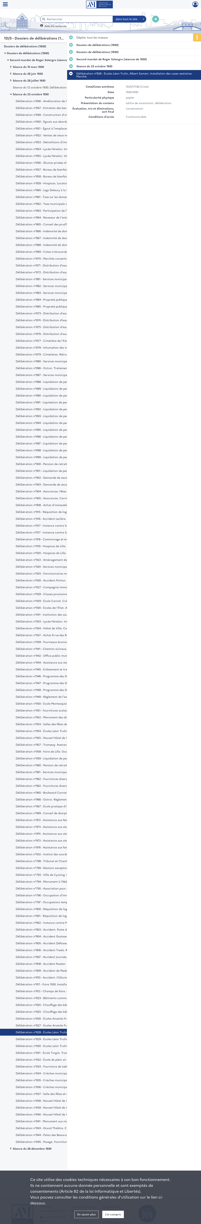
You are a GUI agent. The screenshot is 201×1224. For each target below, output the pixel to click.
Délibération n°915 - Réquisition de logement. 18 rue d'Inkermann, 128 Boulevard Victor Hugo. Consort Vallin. (55, 512)
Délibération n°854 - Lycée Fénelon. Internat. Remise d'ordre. (55, 149)
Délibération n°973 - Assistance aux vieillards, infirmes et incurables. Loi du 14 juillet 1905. (55, 840)
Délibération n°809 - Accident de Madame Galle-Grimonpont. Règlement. (55, 970)
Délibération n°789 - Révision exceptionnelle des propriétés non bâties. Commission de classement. (55, 868)
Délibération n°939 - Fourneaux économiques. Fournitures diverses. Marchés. (55, 642)
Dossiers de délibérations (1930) (25, 46)
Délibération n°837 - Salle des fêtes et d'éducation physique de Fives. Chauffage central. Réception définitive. (55, 1094)
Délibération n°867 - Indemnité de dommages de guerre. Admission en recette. (55, 238)
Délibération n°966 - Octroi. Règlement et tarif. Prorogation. (55, 799)
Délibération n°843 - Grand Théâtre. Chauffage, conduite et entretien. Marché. (55, 1128)
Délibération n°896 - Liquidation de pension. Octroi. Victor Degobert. (55, 436)
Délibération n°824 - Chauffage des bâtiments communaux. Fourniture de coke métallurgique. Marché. (55, 1005)
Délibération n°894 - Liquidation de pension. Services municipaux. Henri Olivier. (55, 423)
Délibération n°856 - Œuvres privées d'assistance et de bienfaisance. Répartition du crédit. (55, 163)
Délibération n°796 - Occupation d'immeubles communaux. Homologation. (55, 895)
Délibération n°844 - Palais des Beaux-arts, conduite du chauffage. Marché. (55, 1135)
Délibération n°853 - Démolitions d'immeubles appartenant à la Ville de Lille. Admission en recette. (55, 142)
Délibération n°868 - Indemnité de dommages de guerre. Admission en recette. (55, 245)
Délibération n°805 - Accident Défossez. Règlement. (50, 943)
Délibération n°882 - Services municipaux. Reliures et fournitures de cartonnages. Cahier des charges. (55, 286)
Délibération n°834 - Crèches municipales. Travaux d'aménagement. (55, 1073)
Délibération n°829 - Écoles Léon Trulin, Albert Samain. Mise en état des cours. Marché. (55, 1039)
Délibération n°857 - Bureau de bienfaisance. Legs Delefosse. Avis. (55, 169)
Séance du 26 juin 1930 (28, 74)
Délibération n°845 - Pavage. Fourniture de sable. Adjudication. (55, 1142)
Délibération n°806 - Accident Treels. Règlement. (48, 950)
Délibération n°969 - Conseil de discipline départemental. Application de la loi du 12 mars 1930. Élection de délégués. (55, 813)
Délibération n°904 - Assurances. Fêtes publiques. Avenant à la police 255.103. (55, 491)
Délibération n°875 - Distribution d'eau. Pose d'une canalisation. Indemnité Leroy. (55, 327)
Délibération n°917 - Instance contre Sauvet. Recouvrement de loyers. (55, 525)
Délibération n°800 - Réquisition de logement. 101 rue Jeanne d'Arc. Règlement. (55, 909)
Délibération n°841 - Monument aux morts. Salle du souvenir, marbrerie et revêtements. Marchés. (55, 1121)
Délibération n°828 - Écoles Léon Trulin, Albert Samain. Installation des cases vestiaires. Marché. (55, 1032)
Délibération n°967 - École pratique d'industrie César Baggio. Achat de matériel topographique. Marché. (55, 806)
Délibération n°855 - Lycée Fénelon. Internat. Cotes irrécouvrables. (55, 156)
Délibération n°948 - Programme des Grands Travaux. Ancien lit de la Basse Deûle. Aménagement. (55, 690)
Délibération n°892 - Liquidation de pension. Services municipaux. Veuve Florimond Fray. (55, 409)
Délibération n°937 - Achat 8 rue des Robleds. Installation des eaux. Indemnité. (55, 635)
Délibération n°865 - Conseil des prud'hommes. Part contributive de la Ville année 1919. (55, 224)
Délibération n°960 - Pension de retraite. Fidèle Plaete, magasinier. (55, 765)
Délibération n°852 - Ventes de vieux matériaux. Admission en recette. (55, 135)
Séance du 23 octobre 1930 (31, 94)
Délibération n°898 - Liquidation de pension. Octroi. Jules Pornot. (55, 450)
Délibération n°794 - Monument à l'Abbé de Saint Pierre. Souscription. (55, 881)
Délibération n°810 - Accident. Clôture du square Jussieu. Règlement (55, 977)
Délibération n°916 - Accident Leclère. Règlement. (49, 519)
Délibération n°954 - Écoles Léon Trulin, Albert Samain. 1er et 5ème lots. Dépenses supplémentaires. (55, 731)
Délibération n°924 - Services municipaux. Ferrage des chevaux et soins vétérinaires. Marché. (55, 566)
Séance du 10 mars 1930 (28, 67)
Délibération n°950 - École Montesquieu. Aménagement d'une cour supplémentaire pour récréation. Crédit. (55, 703)
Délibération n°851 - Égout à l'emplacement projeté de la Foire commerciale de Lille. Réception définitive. (55, 128)
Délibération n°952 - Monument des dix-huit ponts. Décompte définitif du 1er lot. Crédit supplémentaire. (55, 717)
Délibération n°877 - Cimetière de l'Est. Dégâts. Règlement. (55, 341)
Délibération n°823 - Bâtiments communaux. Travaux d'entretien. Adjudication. (55, 998)
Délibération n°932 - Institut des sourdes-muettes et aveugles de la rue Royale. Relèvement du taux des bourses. (55, 854)
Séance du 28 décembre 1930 (32, 1148)
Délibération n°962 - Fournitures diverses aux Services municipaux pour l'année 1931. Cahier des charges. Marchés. (55, 786)
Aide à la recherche (56, 26)
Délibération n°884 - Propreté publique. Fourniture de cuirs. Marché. (55, 299)
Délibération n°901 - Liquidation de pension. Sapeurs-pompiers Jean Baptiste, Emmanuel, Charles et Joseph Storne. (55, 471)
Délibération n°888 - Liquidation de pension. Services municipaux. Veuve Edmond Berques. (55, 382)
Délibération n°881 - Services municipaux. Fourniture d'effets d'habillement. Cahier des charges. (55, 279)
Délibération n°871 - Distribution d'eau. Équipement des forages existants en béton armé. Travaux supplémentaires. (55, 265)
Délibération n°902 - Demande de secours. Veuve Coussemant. (55, 477)
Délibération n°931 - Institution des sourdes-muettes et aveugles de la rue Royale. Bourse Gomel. (55, 614)
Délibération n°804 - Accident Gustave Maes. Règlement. (53, 936)
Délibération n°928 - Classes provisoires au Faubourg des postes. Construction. (55, 594)
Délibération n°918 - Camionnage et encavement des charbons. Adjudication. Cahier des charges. (55, 539)
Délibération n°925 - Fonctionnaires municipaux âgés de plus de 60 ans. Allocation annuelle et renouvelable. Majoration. (55, 573)
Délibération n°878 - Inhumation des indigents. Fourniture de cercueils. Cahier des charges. (55, 347)
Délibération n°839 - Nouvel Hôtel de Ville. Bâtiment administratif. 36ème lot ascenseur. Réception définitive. (55, 1107)
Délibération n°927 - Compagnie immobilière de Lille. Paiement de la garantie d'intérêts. (55, 587)
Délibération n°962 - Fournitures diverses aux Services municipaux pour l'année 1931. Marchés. (55, 779)
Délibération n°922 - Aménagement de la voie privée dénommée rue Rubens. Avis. (55, 560)
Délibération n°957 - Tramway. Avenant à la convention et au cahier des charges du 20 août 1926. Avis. (55, 744)
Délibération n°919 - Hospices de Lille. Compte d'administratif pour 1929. (55, 546)
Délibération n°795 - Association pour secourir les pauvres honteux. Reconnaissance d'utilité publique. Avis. (55, 888)
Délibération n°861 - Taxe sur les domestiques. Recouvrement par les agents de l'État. (55, 197)
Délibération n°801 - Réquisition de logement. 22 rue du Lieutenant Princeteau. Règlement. (55, 916)
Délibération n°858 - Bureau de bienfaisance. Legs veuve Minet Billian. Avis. (55, 176)
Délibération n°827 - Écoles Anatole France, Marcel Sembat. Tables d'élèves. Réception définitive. (55, 1025)
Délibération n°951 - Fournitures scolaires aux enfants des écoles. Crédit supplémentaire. (55, 710)
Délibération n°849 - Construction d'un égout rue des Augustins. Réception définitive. (55, 115)
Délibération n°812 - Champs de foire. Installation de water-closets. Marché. (55, 991)
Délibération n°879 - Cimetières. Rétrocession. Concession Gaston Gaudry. (55, 354)
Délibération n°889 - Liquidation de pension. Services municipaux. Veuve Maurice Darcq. (55, 388)
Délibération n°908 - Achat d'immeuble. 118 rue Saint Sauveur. (55, 505)
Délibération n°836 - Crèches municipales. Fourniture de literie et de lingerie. (55, 1087)
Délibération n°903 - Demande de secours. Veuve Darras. (53, 484)
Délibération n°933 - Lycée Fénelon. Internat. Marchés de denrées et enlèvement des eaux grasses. (55, 621)
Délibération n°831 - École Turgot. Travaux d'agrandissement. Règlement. (55, 1053)
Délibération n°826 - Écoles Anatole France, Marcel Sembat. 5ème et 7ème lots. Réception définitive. (55, 1018)
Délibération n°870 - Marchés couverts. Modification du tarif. (55, 258)
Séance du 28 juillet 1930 (29, 80)
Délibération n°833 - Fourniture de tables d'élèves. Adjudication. (55, 1066)
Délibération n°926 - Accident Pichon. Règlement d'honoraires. (55, 580)
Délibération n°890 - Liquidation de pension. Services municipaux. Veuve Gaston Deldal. (55, 395)
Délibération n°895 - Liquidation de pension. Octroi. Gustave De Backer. (55, 430)
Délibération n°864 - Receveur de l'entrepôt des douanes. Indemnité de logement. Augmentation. (55, 217)
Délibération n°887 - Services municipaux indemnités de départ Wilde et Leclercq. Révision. (55, 375)
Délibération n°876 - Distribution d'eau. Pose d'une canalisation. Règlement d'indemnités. (55, 334)
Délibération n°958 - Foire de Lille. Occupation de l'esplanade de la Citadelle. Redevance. (55, 751)
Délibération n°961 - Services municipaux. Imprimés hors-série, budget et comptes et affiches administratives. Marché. (55, 772)
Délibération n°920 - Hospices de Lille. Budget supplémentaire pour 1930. (55, 553)
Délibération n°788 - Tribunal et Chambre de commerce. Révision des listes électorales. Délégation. (55, 861)
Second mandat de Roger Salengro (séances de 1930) (45, 60)
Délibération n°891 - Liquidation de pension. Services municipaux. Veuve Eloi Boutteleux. (55, 402)
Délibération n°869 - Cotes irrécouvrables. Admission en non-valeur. (55, 252)
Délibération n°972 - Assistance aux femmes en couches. (53, 820)
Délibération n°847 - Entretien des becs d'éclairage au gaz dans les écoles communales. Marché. (55, 108)
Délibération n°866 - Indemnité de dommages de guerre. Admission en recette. (55, 231)
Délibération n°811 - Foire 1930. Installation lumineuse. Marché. (55, 984)
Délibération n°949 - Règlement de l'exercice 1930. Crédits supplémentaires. (55, 697)
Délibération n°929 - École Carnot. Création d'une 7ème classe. (55, 601)
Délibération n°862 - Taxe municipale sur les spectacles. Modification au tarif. (55, 204)
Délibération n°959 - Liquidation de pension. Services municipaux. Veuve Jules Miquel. (55, 758)
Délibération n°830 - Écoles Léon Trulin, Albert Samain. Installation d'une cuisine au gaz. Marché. (55, 1046)
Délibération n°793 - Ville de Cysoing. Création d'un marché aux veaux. (55, 875)
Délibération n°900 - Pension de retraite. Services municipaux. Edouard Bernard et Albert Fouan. (55, 464)
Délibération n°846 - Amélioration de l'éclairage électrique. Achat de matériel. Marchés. (55, 101)
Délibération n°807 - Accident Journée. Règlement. (49, 957)
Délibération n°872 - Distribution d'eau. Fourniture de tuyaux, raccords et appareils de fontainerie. (55, 272)
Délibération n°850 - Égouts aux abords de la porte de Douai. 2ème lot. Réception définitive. (55, 121)
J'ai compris (113, 1214)
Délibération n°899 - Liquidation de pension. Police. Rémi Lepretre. (55, 457)
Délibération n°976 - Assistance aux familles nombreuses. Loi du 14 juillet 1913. (55, 847)
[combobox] (129, 19)
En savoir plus (86, 1214)
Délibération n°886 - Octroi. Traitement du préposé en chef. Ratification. (55, 368)
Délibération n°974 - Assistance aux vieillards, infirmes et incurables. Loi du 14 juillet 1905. (55, 833)
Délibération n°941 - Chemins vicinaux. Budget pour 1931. (53, 649)
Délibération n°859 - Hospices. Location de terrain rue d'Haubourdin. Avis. (55, 183)
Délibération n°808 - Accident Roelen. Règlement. (49, 964)
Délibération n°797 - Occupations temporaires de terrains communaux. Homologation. (55, 902)
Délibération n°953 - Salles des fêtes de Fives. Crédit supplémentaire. (55, 724)
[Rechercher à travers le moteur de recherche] (78, 19)
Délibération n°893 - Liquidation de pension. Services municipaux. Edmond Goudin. (55, 416)
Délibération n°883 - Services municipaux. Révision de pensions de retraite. (55, 293)
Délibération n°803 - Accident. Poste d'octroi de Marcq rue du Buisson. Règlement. (55, 929)
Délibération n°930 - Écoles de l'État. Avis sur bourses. (51, 608)
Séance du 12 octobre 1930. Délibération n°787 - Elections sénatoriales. (52, 87)
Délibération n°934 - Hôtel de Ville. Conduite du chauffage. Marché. (55, 628)
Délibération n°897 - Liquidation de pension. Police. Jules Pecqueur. (55, 443)
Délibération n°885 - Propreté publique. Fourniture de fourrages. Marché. (55, 306)
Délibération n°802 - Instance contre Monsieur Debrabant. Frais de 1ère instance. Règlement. (55, 923)
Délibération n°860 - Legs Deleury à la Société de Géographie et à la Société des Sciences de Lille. (55, 190)
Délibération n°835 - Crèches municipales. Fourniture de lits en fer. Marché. (55, 1080)
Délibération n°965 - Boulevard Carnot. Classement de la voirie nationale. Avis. (55, 792)
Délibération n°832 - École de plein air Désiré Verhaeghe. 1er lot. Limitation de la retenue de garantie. (55, 1059)
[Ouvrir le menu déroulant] (5, 4)
